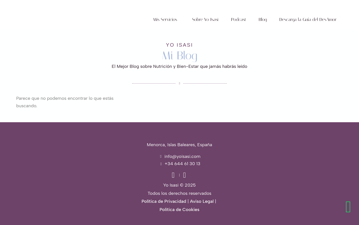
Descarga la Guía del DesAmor (308, 19)
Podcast (238, 19)
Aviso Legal (202, 201)
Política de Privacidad (164, 201)
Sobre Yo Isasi (205, 19)
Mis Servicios (165, 19)
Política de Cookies (179, 209)
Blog (263, 19)
